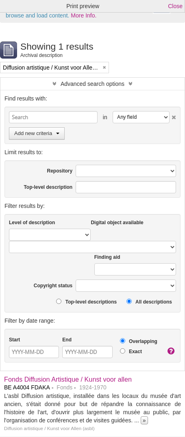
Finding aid (107, 257)
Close (175, 6)
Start (14, 340)
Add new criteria (36, 133)
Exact (131, 351)
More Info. (83, 15)
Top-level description (48, 187)
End (67, 340)
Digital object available (117, 222)
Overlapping (138, 341)
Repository (59, 171)
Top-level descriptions (86, 302)
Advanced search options (92, 84)
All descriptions (149, 302)
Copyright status (53, 285)
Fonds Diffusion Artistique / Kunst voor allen (68, 379)
